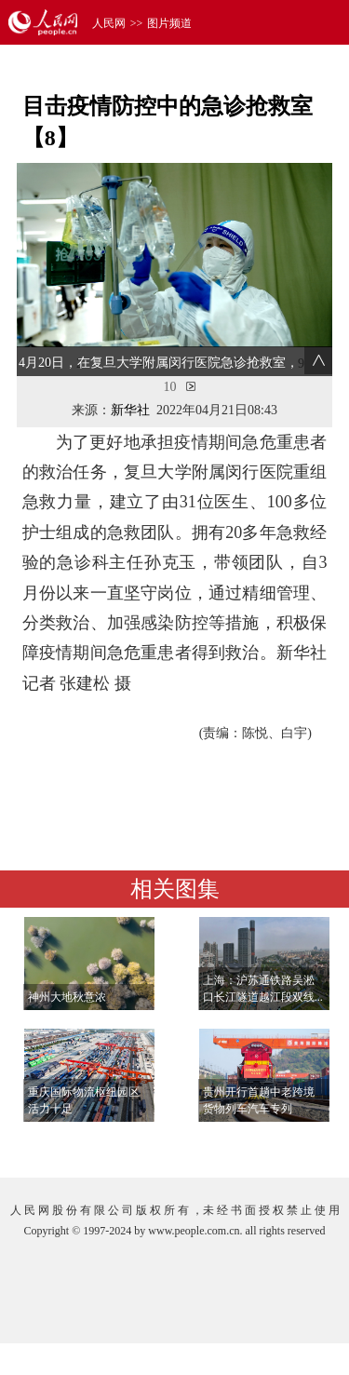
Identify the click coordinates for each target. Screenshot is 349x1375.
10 (170, 387)
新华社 (130, 410)
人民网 (109, 23)
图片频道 (169, 23)
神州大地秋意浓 (67, 997)
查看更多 (280, 1145)
